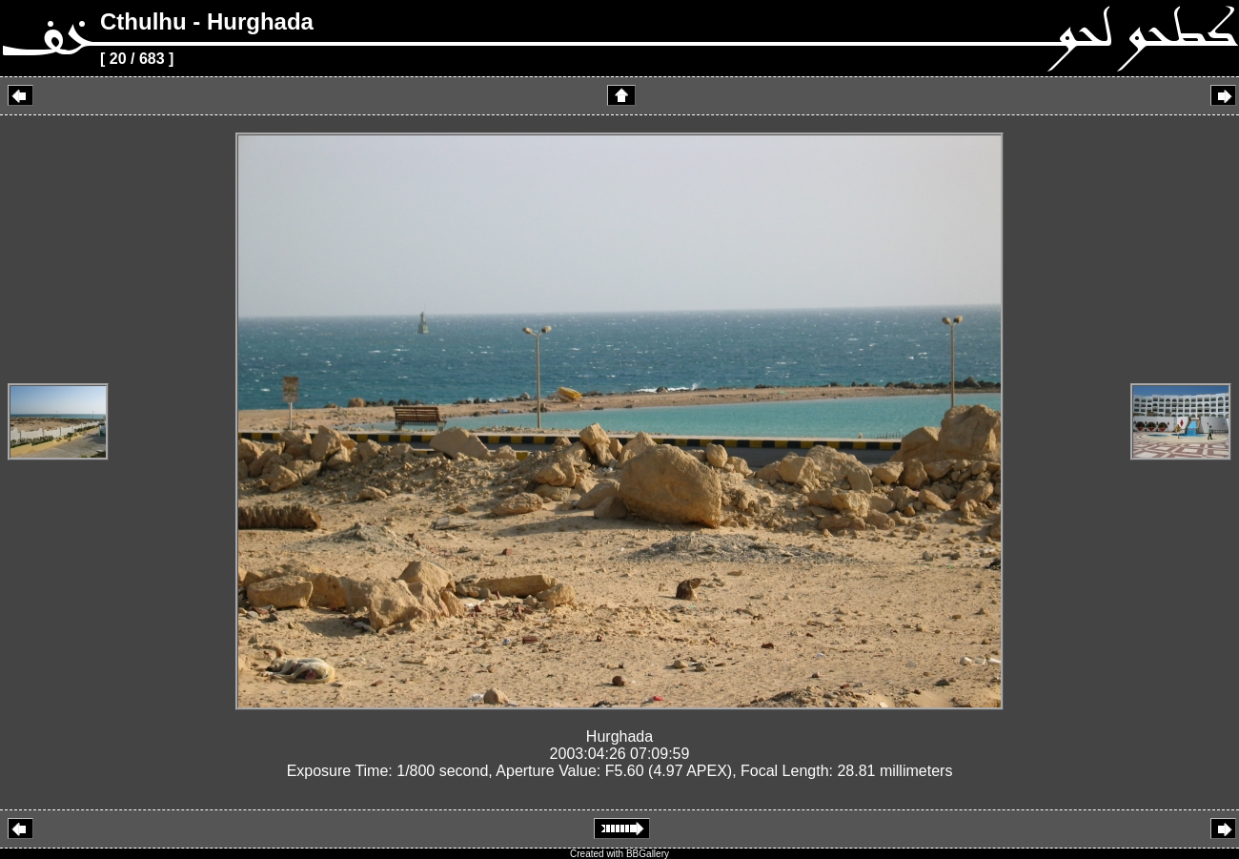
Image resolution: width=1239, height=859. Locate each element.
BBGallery (647, 854)
